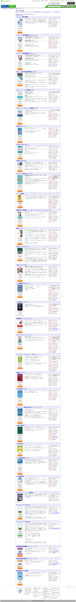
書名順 (31, 14)
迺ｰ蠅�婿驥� (45, 590)
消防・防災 (18, 8)
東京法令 (5, 8)
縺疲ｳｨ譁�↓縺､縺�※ (37, 0)
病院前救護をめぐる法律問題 (22, 570)
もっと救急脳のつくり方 (27, 108)
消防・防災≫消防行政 (56, 297)
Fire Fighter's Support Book (22, 144)
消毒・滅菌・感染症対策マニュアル (26, 71)
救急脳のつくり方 (25, 89)
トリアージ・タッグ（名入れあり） (23, 521)
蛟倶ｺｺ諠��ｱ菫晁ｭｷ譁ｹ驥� (47, 589)
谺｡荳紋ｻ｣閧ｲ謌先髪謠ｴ (46, 593)
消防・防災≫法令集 (55, 436)
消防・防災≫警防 (55, 46)
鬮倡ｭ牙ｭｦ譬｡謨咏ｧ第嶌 (28, 589)
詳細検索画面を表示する (19, 15)
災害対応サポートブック (24, 173)
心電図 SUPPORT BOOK (21, 160)
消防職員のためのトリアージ (23, 283)
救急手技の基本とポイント (28, 407)
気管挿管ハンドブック (20, 372)
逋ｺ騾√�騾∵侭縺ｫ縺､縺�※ (56, 592)
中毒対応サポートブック (21, 126)
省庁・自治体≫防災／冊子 (56, 513)
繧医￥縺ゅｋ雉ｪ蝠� (64, 0)
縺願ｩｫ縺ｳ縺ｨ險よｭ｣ (37, 596)
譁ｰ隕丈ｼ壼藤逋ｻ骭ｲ (45, 0)
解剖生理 (20, 193)
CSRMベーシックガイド (23, 246)
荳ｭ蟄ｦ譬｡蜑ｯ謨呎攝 (28, 591)
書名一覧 (23, 14)
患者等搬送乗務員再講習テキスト (26, 558)
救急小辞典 (19, 443)
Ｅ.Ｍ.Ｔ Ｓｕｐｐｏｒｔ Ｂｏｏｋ (24, 334)
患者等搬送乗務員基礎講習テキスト (26, 546)
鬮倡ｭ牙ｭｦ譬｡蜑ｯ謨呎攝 (28, 590)
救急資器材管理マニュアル (22, 458)
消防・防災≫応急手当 (56, 563)
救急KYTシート (19, 228)
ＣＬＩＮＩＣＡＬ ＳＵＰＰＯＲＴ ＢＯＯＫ (26, 354)
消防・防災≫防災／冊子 (56, 512)
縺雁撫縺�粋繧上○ (72, 0)
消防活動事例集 (26, 35)
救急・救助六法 (20, 425)
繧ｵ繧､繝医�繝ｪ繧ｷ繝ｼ (46, 596)
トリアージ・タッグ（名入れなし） (23, 504)
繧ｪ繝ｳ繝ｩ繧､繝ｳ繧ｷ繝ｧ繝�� (54, 0)
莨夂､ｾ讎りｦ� (36, 590)
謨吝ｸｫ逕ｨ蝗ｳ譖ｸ (27, 594)
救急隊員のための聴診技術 (34, 210)
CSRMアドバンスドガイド (21, 265)
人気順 (33, 14)
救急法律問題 (22, 16)
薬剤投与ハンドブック (22, 302)
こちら (27, 507)
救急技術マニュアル (21, 388)
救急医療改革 (24, 318)
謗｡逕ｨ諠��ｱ (36, 591)
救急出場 (24, 492)
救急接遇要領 (20, 476)
